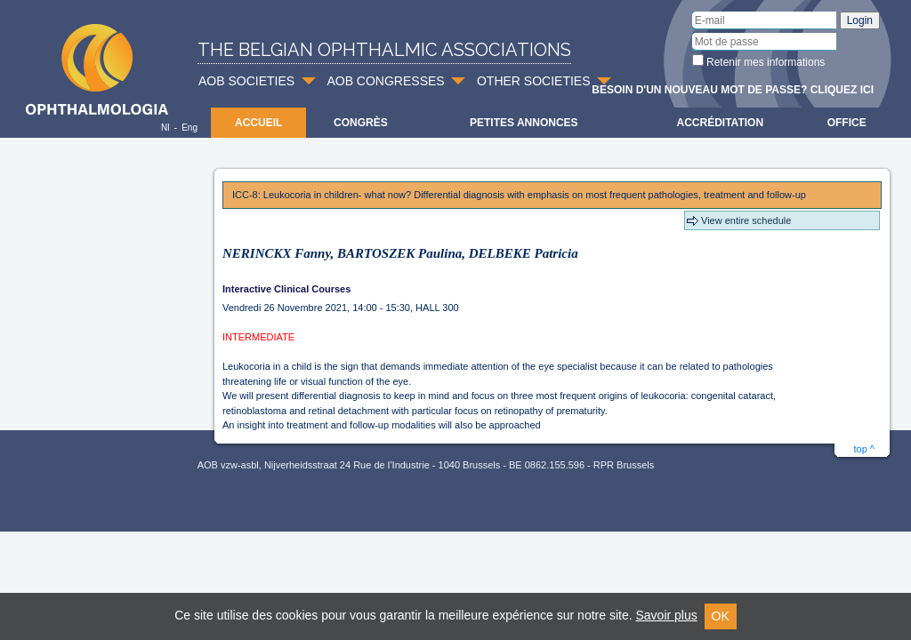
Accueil (258, 122)
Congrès (361, 122)
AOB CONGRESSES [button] (385, 81)
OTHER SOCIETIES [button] (534, 81)
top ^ (864, 449)
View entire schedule (746, 220)
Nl (165, 127)
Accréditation (720, 122)
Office (847, 122)
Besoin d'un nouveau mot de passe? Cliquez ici (733, 90)
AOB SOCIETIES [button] (246, 81)
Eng (189, 127)
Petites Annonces (524, 122)
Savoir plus (666, 615)
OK (721, 616)
